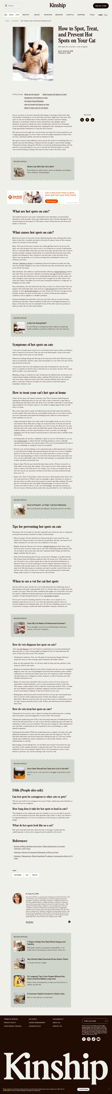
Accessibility (58, 1019)
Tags (14, 870)
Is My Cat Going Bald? (37, 323)
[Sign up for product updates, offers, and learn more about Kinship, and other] (106, 1021)
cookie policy (6, 1090)
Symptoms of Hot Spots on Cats (36, 98)
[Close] (109, 1089)
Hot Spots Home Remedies (34, 101)
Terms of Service (11, 1019)
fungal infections (60, 272)
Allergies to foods (25, 263)
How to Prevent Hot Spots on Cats (36, 105)
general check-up (50, 546)
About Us (56, 1022)
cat (27, 875)
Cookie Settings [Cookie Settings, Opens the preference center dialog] (83, 1089)
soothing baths (22, 441)
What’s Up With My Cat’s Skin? (40, 166)
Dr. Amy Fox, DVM (66, 51)
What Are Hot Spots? (32, 94)
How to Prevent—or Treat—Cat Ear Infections (46, 505)
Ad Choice (33, 1019)
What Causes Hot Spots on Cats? (55, 94)
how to (34, 875)
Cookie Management (37, 1022)
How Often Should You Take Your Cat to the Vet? (48, 769)
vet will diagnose (23, 649)
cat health (18, 875)
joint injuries (50, 289)
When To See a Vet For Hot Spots (36, 108)
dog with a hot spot (21, 135)
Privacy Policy (10, 1023)
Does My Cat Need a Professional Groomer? (46, 623)
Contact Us (57, 1026)
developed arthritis (31, 291)
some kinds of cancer (51, 596)
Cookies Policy (35, 1026)
